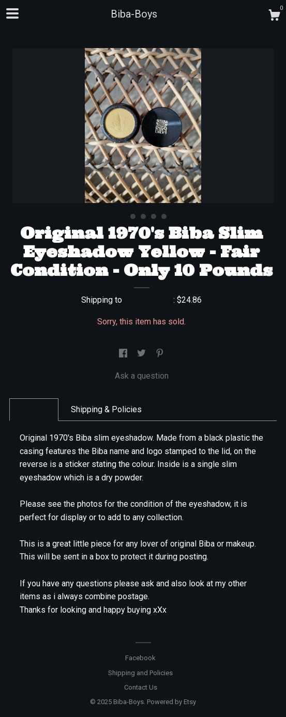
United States (148, 300)
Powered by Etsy (171, 702)
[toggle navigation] (12, 13)
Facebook (140, 658)
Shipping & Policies (106, 409)
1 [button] (122, 216)
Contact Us (140, 687)
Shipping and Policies (140, 673)
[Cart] (274, 16)
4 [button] (153, 216)
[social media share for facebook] (124, 353)
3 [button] (143, 216)
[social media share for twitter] (142, 353)
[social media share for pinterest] (160, 353)
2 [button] (133, 216)
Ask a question (142, 376)
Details (34, 409)
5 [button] (164, 216)
